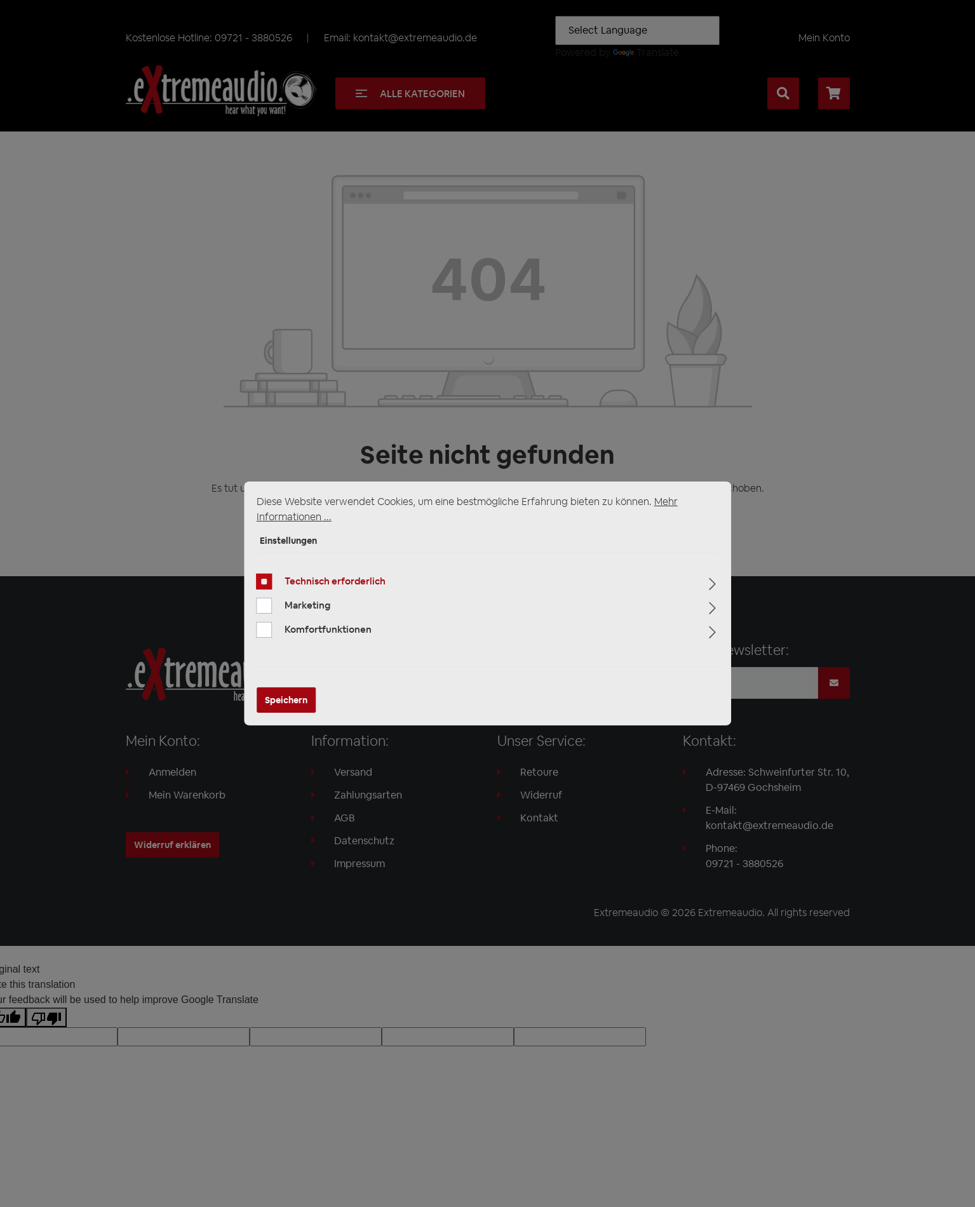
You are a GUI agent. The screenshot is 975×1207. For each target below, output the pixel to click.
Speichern (286, 700)
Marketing (307, 605)
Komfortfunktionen (328, 629)
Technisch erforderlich (335, 581)
